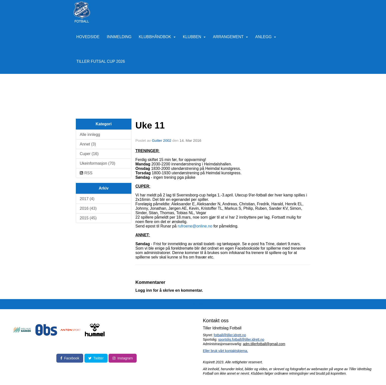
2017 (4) (87, 199)
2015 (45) (88, 218)
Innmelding (119, 37)
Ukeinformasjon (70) (97, 163)
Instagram (123, 358)
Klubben (194, 37)
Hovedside (87, 37)
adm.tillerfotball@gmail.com (264, 344)
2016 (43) (88, 208)
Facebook (69, 358)
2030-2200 (160, 164)
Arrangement (230, 37)
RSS (86, 173)
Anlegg (265, 37)
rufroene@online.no (195, 226)
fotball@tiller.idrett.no (230, 335)
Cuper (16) (89, 154)
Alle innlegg (90, 134)
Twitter (96, 358)
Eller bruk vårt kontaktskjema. (225, 351)
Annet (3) (88, 144)
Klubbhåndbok (157, 37)
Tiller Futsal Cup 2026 (100, 61)
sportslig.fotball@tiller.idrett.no (241, 339)
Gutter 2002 (161, 140)
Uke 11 (150, 125)
